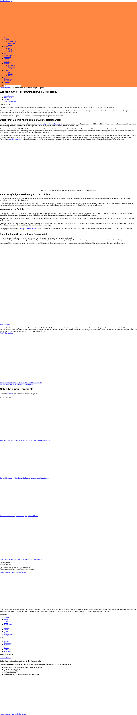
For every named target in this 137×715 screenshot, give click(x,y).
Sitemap (6, 641)
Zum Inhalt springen (6, 1)
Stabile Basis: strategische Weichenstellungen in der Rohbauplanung (21, 559)
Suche (2, 86)
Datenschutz (7, 643)
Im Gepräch (7, 57)
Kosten (10, 45)
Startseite (7, 38)
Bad (9, 48)
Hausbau (6, 39)
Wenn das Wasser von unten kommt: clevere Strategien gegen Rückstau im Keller (25, 440)
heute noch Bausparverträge (28, 228)
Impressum (7, 644)
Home (2, 87)
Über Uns (7, 58)
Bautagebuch (8, 55)
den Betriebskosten (15, 139)
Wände (10, 52)
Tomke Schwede (5, 324)
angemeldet (9, 394)
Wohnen (6, 46)
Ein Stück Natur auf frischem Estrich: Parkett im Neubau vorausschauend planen (25, 478)
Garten (6, 53)
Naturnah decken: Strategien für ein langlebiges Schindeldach (19, 516)
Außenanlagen (12, 41)
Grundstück (11, 43)
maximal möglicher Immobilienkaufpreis (49, 124)
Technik (10, 50)
